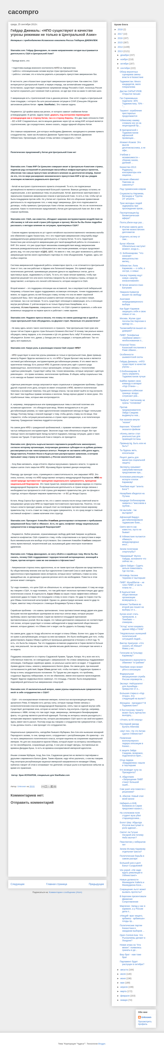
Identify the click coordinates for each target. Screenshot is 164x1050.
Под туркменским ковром (133, 189)
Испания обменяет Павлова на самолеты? (129, 182)
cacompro (23, 11)
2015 (120, 42)
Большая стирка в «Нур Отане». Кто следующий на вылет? (132, 696)
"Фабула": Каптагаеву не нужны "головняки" (132, 401)
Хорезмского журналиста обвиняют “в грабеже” (133, 661)
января (124, 1000)
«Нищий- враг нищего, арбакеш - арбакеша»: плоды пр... (132, 918)
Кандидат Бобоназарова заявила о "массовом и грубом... (133, 503)
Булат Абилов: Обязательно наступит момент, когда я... (132, 246)
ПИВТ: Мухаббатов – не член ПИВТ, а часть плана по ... (132, 585)
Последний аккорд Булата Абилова (129, 725)
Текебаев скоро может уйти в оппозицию (131, 668)
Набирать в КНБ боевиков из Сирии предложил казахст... (132, 806)
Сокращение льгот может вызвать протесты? (133, 890)
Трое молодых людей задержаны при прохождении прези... (132, 206)
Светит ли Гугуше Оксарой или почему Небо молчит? (131, 835)
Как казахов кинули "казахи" (130, 421)
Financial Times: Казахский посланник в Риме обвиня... (133, 347)
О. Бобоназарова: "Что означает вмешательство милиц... (131, 257)
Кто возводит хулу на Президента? (131, 771)
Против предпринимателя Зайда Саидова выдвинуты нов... (130, 411)
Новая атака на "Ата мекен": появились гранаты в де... (130, 948)
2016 (120, 38)
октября (124, 63)
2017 (120, 34)
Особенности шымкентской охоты (131, 355)
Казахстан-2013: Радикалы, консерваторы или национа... (130, 171)
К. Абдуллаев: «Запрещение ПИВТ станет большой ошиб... (131, 781)
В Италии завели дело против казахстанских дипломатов (132, 230)
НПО (77, 348)
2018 (120, 29)
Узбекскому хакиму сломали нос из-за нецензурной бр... (130, 123)
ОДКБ (44, 251)
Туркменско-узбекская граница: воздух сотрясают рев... (131, 393)
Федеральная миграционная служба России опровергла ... (132, 677)
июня (123, 978)
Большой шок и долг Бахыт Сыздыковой (131, 864)
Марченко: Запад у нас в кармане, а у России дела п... (132, 909)
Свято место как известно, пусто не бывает (130, 530)
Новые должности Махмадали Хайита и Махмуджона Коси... (132, 882)
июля (123, 974)
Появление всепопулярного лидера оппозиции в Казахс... (131, 742)
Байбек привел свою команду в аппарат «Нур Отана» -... (131, 384)
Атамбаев (53, 520)
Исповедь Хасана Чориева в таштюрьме (132, 576)
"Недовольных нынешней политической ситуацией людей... (133, 636)
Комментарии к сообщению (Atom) (65, 892)
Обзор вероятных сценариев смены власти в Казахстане (131, 74)
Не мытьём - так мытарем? (128, 511)
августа (124, 969)
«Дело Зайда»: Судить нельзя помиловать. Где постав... (131, 568)
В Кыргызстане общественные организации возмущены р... (129, 596)
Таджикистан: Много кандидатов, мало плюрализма (130, 84)
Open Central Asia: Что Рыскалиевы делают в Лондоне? (132, 938)
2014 (120, 47)
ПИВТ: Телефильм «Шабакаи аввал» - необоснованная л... (131, 338)
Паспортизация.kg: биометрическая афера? (129, 215)
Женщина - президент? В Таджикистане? (133, 704)
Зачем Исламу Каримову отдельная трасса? (132, 850)
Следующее (18, 884)
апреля (124, 987)
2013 (120, 51)
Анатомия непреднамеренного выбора (131, 302)
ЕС (13, 121)
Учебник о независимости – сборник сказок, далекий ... (130, 158)
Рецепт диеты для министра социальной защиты (132, 460)
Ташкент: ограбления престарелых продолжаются (131, 113)
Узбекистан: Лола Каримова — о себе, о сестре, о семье (132, 268)
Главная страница (56, 884)
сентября (125, 68)
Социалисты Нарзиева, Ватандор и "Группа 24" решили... (132, 196)
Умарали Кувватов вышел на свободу (130, 293)
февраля (125, 995)
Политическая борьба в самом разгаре (132, 857)
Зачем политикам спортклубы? (129, 550)
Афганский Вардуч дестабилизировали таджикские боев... (131, 520)
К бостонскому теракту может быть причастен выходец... (133, 713)
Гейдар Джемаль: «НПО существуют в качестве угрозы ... (133, 364)
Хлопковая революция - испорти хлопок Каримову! (132, 479)
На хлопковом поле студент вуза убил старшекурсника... (130, 815)
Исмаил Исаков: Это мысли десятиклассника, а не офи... (132, 146)
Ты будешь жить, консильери (128, 451)
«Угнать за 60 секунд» (131, 719)
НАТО (57, 68)
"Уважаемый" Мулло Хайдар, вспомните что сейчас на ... (133, 559)
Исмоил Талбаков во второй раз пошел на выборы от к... (132, 607)
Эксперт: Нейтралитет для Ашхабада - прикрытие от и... (131, 686)
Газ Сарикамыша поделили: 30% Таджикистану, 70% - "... (131, 102)
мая (122, 982)
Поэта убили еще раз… (132, 222)
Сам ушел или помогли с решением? (132, 790)
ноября (124, 59)
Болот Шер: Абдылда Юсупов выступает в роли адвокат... (131, 825)
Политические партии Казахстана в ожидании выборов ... (132, 928)
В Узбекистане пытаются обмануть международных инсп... (132, 540)
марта (123, 991)
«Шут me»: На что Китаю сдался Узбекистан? (132, 732)
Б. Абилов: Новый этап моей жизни (131, 797)
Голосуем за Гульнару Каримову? (131, 654)
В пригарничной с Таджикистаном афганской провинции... (129, 134)
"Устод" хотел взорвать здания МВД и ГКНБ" (132, 627)
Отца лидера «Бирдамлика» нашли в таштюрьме (132, 763)
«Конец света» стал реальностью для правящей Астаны (130, 436)
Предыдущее (96, 884)
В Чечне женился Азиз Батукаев (131, 286)
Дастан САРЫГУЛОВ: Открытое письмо (131, 92)
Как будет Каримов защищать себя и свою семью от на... (133, 311)
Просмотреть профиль (145, 1022)
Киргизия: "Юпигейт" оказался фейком (130, 428)
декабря (124, 55)
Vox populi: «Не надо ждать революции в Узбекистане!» (131, 873)
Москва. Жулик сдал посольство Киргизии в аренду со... (133, 321)
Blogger (101, 1044)
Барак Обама (53, 594)
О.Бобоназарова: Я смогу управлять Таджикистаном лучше (133, 374)
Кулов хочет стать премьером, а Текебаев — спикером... (129, 618)
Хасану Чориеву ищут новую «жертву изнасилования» (131, 278)
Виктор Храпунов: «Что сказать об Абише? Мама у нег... (132, 646)
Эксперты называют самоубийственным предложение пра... (131, 470)
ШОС (50, 251)
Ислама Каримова (30, 307)
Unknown (146, 1017)
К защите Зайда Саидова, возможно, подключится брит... (131, 753)
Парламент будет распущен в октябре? (132, 963)
